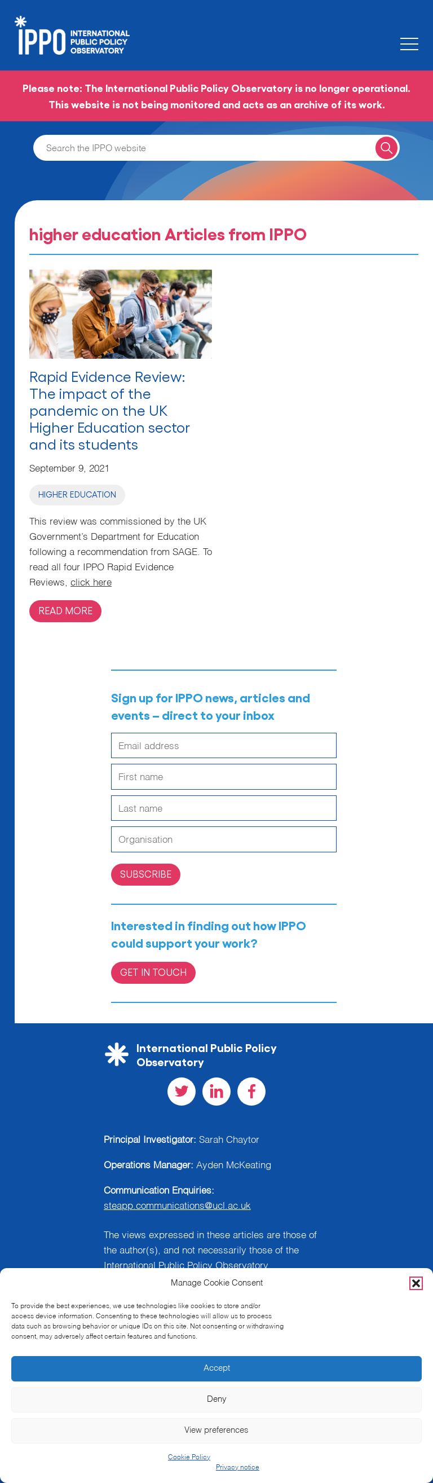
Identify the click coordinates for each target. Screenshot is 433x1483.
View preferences (216, 1430)
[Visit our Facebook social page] (251, 1091)
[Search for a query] (386, 148)
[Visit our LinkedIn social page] (216, 1091)
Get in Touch (153, 972)
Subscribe (145, 873)
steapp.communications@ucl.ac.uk (177, 1206)
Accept (217, 1368)
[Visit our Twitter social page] (181, 1091)
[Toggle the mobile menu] (409, 44)
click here (91, 583)
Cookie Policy (189, 1457)
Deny (217, 1399)
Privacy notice (237, 1467)
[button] (416, 1283)
